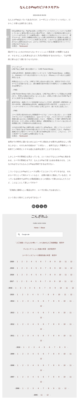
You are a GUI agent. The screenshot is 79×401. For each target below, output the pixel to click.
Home (36, 228)
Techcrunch (23, 46)
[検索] (39, 234)
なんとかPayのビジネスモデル (39, 7)
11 (66, 261)
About (43, 228)
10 (60, 261)
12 (71, 261)
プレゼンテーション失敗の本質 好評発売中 (39, 249)
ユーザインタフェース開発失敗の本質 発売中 (39, 255)
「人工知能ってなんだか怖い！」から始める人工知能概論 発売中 (39, 243)
